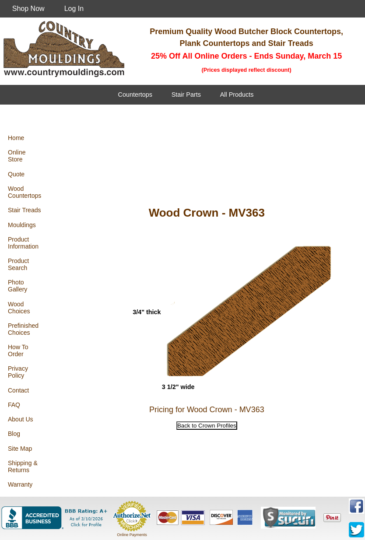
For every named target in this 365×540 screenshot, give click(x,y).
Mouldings (22, 224)
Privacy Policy (18, 372)
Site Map (20, 448)
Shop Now (28, 8)
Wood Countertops (24, 192)
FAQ (14, 404)
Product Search (18, 264)
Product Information (23, 243)
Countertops (135, 94)
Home (16, 137)
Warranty (20, 484)
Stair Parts (186, 94)
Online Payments (132, 535)
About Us (20, 419)
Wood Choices (19, 308)
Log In (74, 8)
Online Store (16, 156)
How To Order (18, 351)
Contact (18, 390)
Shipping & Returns (23, 466)
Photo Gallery (17, 286)
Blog (14, 433)
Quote (16, 174)
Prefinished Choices (23, 329)
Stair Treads (24, 210)
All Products (237, 94)
